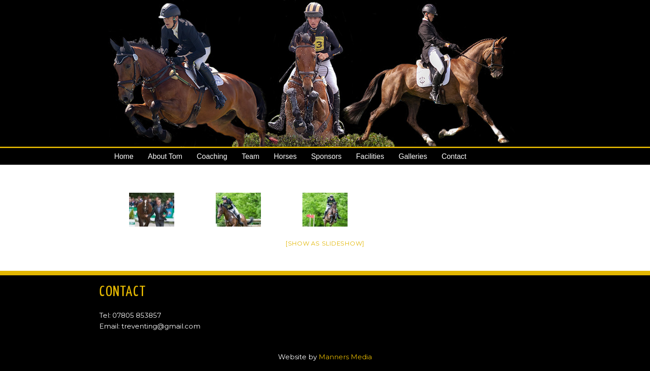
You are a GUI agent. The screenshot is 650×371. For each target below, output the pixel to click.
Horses (285, 156)
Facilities (370, 156)
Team (250, 156)
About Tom (165, 156)
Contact (453, 156)
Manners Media (345, 356)
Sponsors (326, 156)
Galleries (413, 156)
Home (124, 156)
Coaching (212, 156)
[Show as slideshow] (325, 243)
